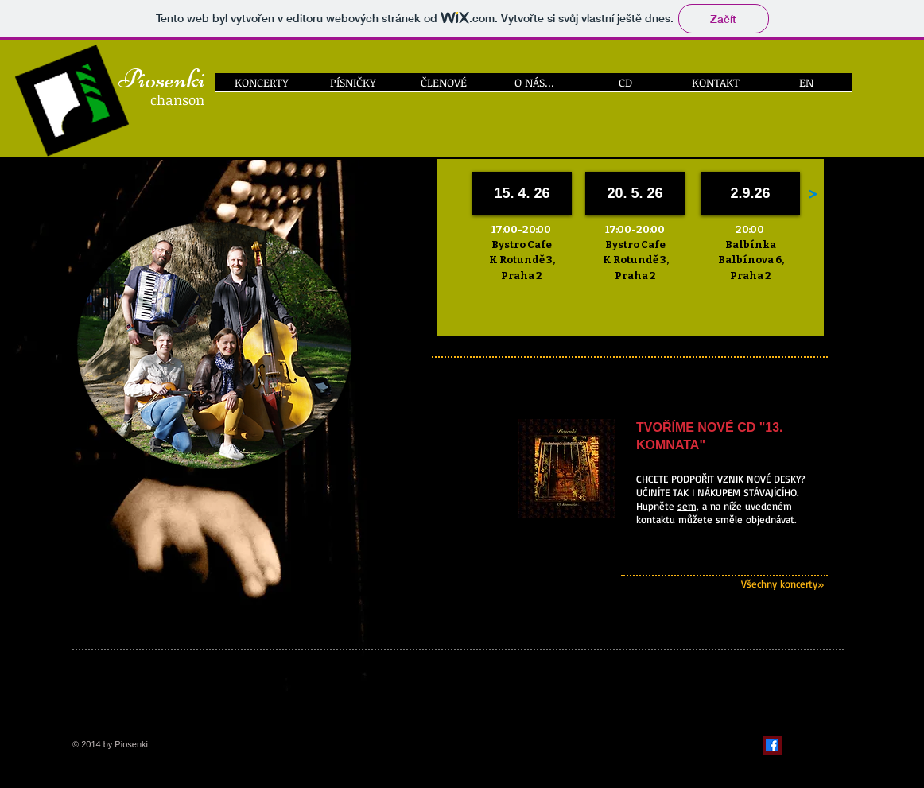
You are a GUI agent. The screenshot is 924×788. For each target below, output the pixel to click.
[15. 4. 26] (522, 193)
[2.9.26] (750, 193)
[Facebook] (772, 745)
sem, (688, 505)
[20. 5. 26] (635, 193)
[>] (812, 193)
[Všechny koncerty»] (679, 584)
